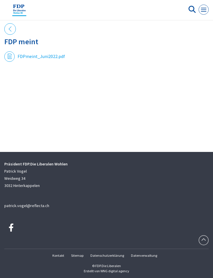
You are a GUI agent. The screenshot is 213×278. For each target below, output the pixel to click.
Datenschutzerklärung (107, 255)
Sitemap (77, 255)
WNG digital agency (114, 271)
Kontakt (58, 255)
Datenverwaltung (144, 255)
